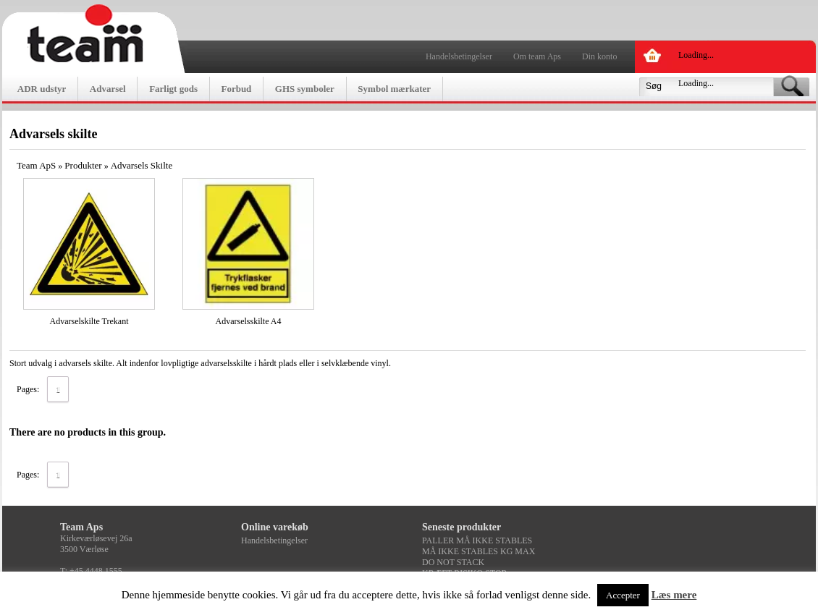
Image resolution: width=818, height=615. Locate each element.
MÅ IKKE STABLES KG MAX (478, 551)
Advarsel (108, 88)
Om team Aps (537, 56)
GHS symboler (304, 88)
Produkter (82, 165)
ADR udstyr (42, 88)
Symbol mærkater (394, 88)
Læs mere (674, 595)
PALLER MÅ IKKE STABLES (477, 540)
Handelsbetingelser (459, 56)
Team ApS (36, 165)
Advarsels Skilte (142, 165)
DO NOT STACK (453, 562)
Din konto (599, 56)
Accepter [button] (623, 595)
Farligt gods (173, 88)
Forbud (236, 88)
